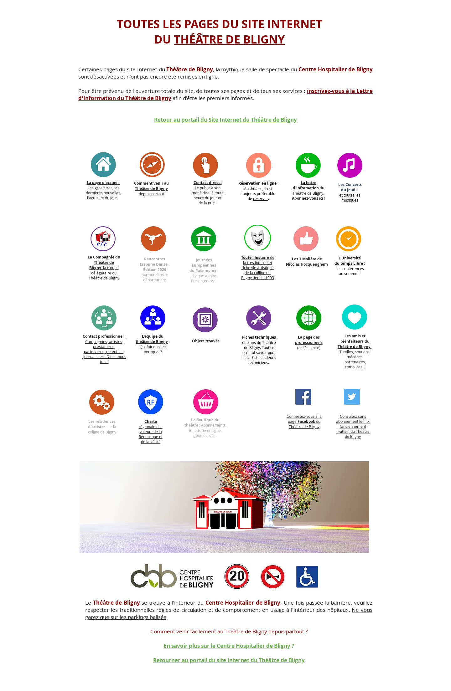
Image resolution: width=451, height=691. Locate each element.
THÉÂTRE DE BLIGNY (229, 39)
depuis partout (151, 188)
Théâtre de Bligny (116, 602)
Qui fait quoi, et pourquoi (153, 349)
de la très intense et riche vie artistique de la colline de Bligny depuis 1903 (257, 267)
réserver (260, 198)
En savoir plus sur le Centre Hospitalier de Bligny (226, 645)
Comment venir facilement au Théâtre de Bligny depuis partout (227, 631)
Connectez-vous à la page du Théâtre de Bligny (304, 421)
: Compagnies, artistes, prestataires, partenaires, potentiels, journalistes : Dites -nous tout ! (104, 349)
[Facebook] (303, 397)
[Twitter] (352, 397)
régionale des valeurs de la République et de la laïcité (151, 431)
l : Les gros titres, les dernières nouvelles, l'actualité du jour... (103, 190)
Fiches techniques (259, 337)
